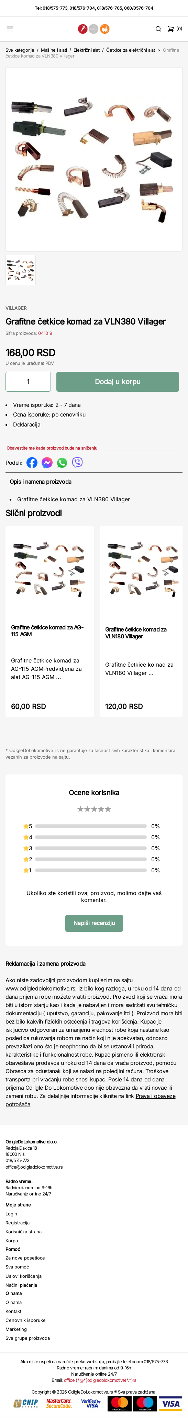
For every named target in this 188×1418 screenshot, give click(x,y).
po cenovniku (68, 414)
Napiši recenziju (94, 922)
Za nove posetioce (25, 1258)
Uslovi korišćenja (23, 1276)
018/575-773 (55, 8)
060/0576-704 (138, 8)
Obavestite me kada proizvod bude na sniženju (52, 448)
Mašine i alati (54, 50)
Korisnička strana (23, 1231)
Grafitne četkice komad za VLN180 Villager (136, 633)
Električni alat (87, 50)
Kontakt (13, 1311)
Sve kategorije (19, 50)
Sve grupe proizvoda (27, 1338)
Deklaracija (27, 424)
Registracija (17, 1222)
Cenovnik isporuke (25, 1320)
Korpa (11, 1240)
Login (11, 1213)
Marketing (16, 1329)
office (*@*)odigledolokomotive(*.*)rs (100, 1380)
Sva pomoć (17, 1267)
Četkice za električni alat (130, 50)
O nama (13, 1302)
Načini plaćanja (21, 1285)
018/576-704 (82, 8)
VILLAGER (15, 308)
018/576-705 (109, 8)
